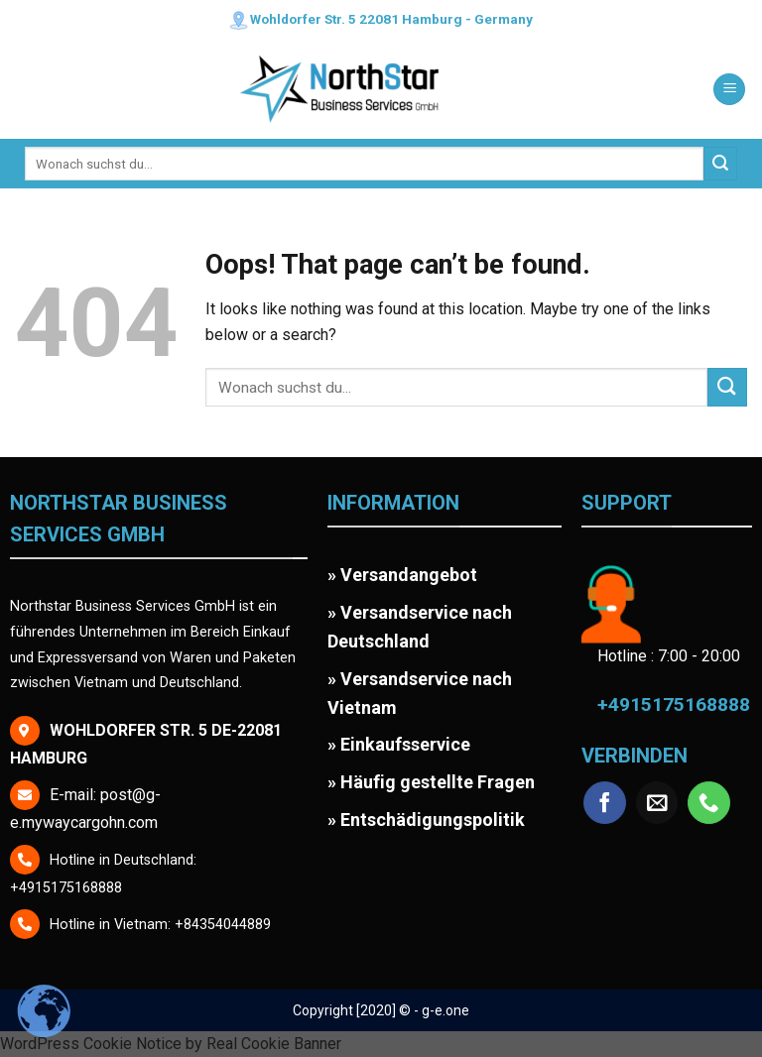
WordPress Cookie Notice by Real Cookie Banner (170, 1043)
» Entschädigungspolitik (426, 819)
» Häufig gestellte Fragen (431, 781)
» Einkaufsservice (398, 744)
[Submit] (720, 163)
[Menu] (729, 89)
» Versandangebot (402, 574)
